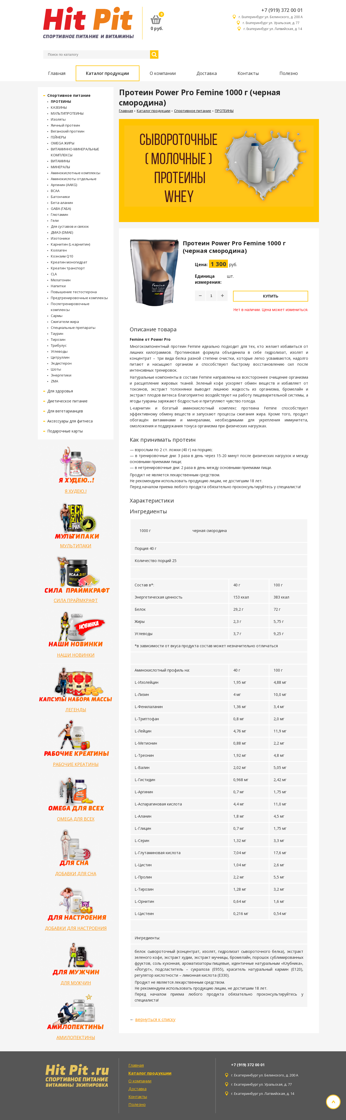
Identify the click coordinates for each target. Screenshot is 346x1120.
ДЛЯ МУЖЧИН (76, 983)
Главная (56, 73)
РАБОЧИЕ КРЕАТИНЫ (76, 764)
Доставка (207, 73)
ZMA (54, 381)
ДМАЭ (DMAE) (62, 232)
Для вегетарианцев (65, 411)
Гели (55, 220)
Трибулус (58, 345)
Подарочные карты (65, 431)
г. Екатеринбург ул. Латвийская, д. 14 (273, 29)
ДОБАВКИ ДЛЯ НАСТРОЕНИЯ (76, 928)
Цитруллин (60, 357)
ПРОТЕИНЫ (61, 101)
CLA (54, 274)
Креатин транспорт (68, 268)
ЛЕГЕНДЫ (75, 710)
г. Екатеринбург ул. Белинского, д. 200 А (271, 17)
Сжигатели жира (65, 321)
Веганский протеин (67, 131)
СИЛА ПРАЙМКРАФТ (76, 600)
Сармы (56, 315)
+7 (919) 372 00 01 (282, 10)
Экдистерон (61, 363)
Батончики (60, 196)
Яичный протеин (65, 125)
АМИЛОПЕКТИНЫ (75, 1037)
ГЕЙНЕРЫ (58, 137)
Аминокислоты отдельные (74, 178)
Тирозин (58, 339)
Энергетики (61, 375)
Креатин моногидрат (69, 262)
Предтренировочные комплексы (79, 297)
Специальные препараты (73, 327)
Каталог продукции (107, 73)
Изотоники (60, 238)
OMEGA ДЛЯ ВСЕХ (75, 819)
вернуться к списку (155, 1019)
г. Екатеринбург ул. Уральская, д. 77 (273, 23)
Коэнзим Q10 (62, 256)
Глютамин (59, 214)
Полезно (289, 73)
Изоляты (58, 119)
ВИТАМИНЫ (60, 160)
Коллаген (59, 250)
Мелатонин (61, 279)
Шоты (56, 369)
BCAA (55, 190)
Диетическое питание (67, 401)
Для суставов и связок (70, 226)
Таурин (57, 333)
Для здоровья (60, 391)
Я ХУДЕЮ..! (75, 491)
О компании (163, 73)
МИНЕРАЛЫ (60, 166)
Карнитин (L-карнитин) (70, 244)
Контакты (248, 73)
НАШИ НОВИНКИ (76, 655)
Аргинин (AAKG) (64, 184)
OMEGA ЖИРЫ (62, 143)
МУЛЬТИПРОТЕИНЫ (67, 113)
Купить (270, 296)
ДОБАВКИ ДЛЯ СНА (75, 874)
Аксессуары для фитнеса (70, 421)
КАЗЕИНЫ (59, 107)
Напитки (58, 285)
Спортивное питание (69, 95)
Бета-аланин (62, 202)
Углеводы (59, 351)
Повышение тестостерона (74, 291)
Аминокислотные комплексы (75, 172)
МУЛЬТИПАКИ (75, 546)
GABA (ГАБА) (61, 208)
